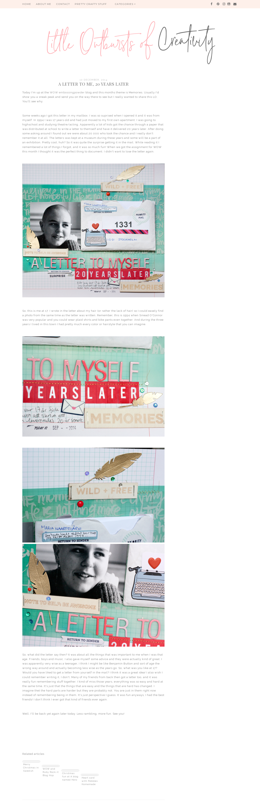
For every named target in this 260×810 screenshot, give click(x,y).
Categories (125, 3)
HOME (26, 3)
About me (43, 3)
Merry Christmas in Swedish (31, 767)
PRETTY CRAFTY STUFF (91, 3)
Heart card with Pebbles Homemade (90, 781)
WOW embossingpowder (67, 92)
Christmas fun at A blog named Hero (70, 776)
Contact (63, 3)
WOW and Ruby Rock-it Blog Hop (51, 772)
